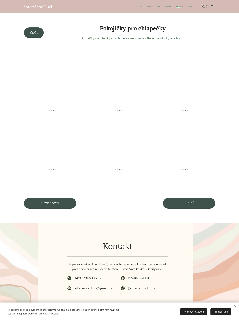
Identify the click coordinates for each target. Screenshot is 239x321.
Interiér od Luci (139, 278)
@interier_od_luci (141, 289)
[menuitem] (165, 7)
